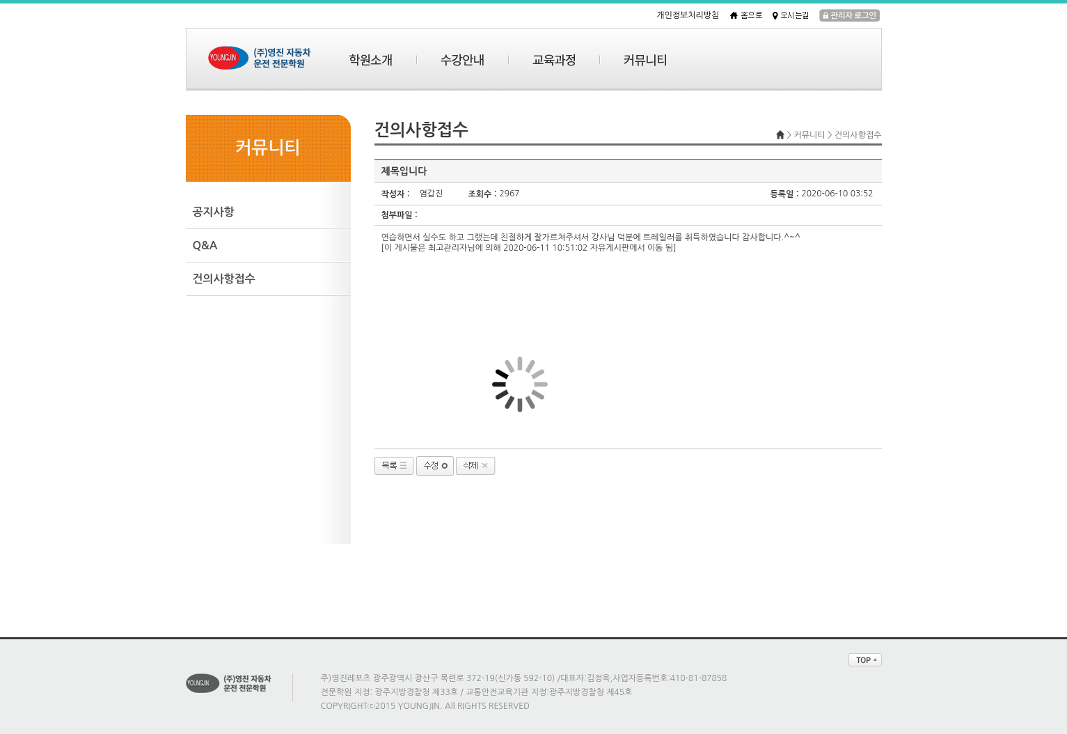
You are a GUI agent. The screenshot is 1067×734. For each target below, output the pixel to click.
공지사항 (214, 212)
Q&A (205, 245)
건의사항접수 (224, 279)
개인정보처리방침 (687, 15)
